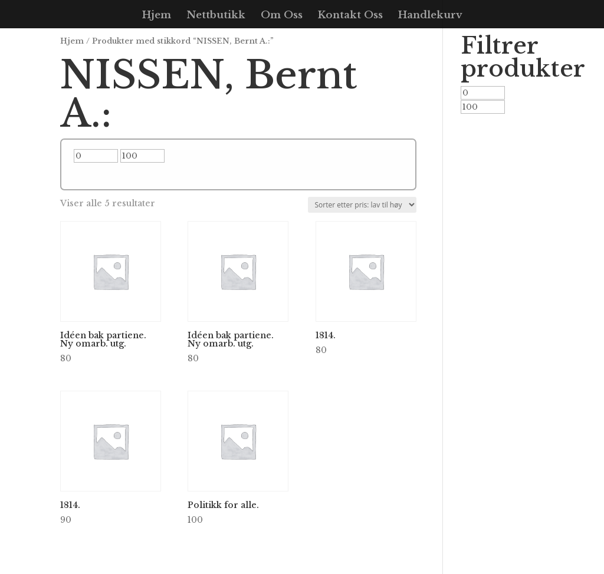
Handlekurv (430, 16)
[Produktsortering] (362, 205)
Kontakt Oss (350, 16)
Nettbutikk (215, 16)
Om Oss (282, 16)
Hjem (156, 16)
